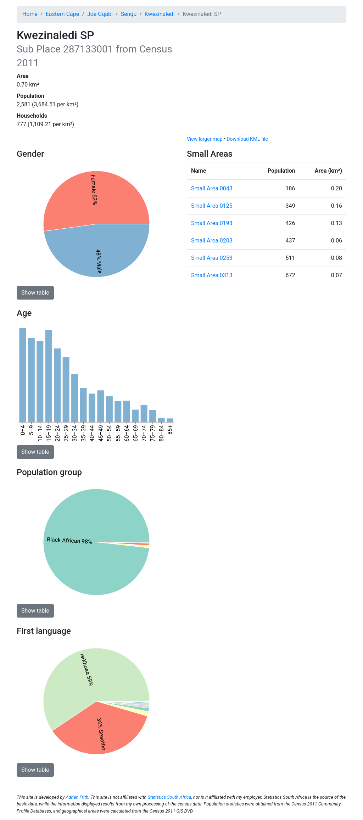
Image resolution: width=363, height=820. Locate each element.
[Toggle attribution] (338, 128)
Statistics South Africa (169, 797)
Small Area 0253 (212, 258)
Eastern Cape (62, 14)
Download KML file (247, 139)
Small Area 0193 (212, 223)
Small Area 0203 (212, 240)
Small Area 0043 (212, 188)
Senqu (128, 14)
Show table (35, 292)
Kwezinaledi (160, 14)
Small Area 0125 (212, 205)
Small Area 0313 (212, 275)
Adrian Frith (77, 797)
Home (30, 14)
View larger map (205, 139)
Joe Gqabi (100, 14)
